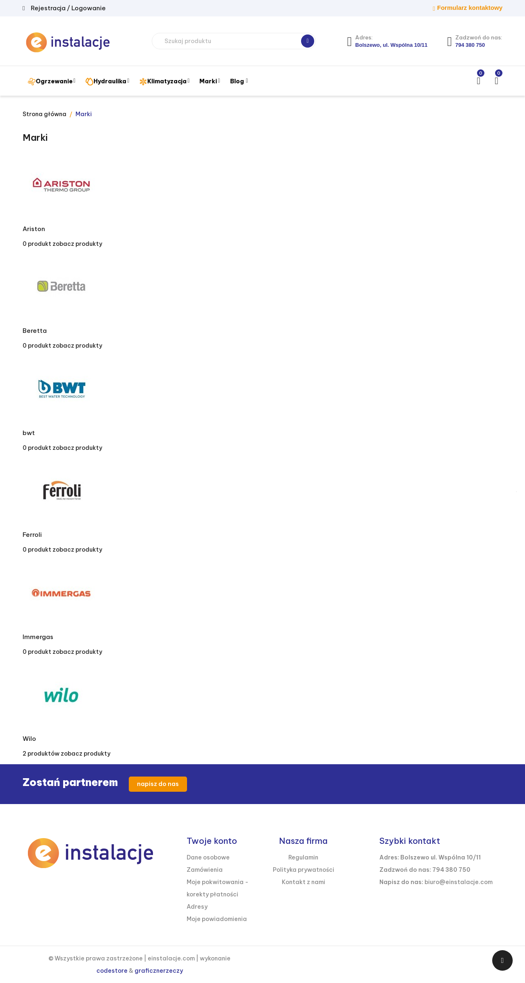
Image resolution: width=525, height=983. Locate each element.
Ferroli (32, 534)
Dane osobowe (208, 857)
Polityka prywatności (303, 869)
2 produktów (41, 753)
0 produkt (37, 243)
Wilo (29, 738)
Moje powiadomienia (217, 919)
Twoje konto (212, 841)
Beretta (35, 331)
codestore (112, 970)
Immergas (38, 637)
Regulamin (303, 857)
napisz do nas (158, 784)
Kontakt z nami (303, 882)
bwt (29, 433)
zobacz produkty (77, 243)
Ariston (34, 229)
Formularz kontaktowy (469, 7)
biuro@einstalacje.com (459, 882)
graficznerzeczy (159, 970)
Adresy (197, 906)
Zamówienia (205, 869)
